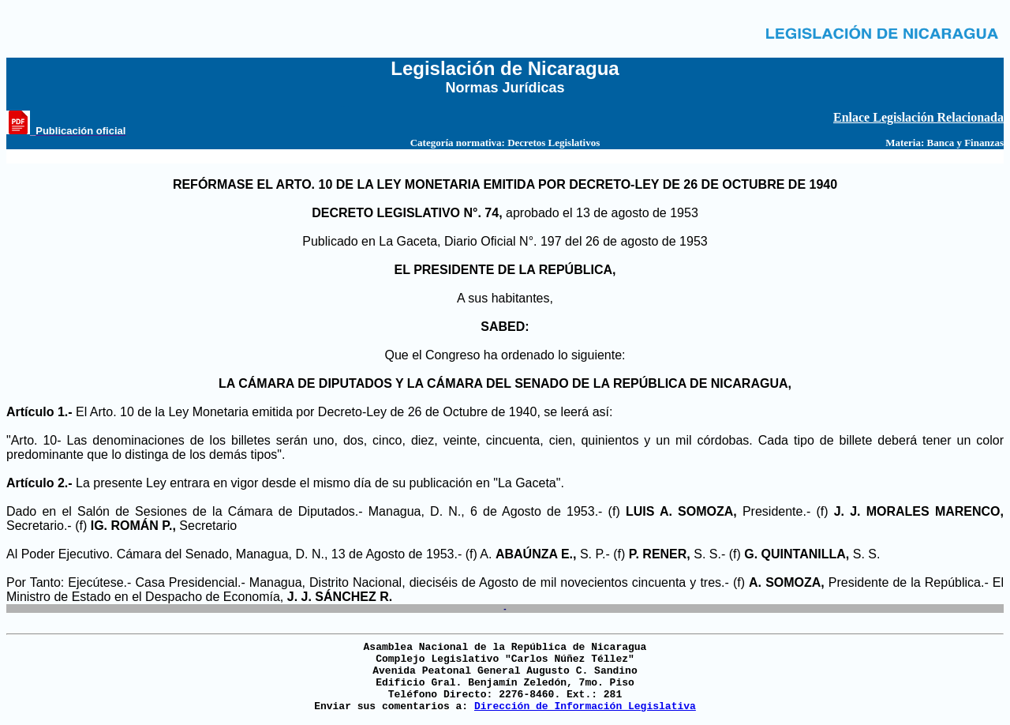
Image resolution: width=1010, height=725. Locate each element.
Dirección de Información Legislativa (585, 706)
